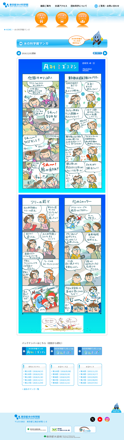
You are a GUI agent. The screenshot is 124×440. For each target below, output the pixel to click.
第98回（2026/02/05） (62, 377)
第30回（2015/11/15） (90, 371)
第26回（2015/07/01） (90, 383)
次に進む (19, 53)
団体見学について (79, 5)
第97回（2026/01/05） (62, 380)
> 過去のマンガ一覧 (30, 389)
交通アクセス (61, 5)
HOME (9, 29)
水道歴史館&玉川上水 (36, 429)
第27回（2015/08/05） (90, 380)
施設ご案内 (45, 5)
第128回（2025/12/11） (34, 380)
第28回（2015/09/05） (90, 377)
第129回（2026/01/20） (34, 377)
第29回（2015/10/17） (90, 374)
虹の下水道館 (85, 429)
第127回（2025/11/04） (34, 383)
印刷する (97, 53)
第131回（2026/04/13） (34, 371)
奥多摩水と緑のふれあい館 (61, 429)
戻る (105, 53)
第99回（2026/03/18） (62, 374)
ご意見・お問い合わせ (109, 5)
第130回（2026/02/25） (34, 374)
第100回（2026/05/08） (62, 371)
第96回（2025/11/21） (62, 383)
